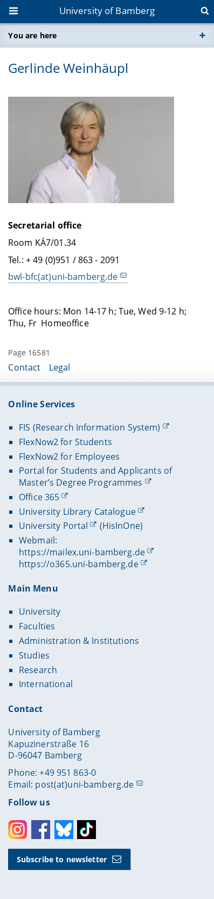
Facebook (40, 829)
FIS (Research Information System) (90, 427)
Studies (34, 655)
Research (38, 670)
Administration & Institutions (79, 641)
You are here (32, 35)
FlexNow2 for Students (65, 442)
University (39, 612)
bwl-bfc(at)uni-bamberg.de (63, 277)
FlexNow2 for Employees (69, 456)
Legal (60, 367)
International (46, 684)
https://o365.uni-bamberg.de (79, 564)
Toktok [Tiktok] (86, 829)
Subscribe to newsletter (62, 859)
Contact (24, 367)
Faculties (37, 626)
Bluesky (63, 829)
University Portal (53, 526)
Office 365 (39, 497)
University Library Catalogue (77, 512)
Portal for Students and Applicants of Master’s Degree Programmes (95, 476)
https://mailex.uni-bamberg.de (82, 552)
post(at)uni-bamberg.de (84, 784)
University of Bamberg (107, 10)
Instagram (17, 829)
